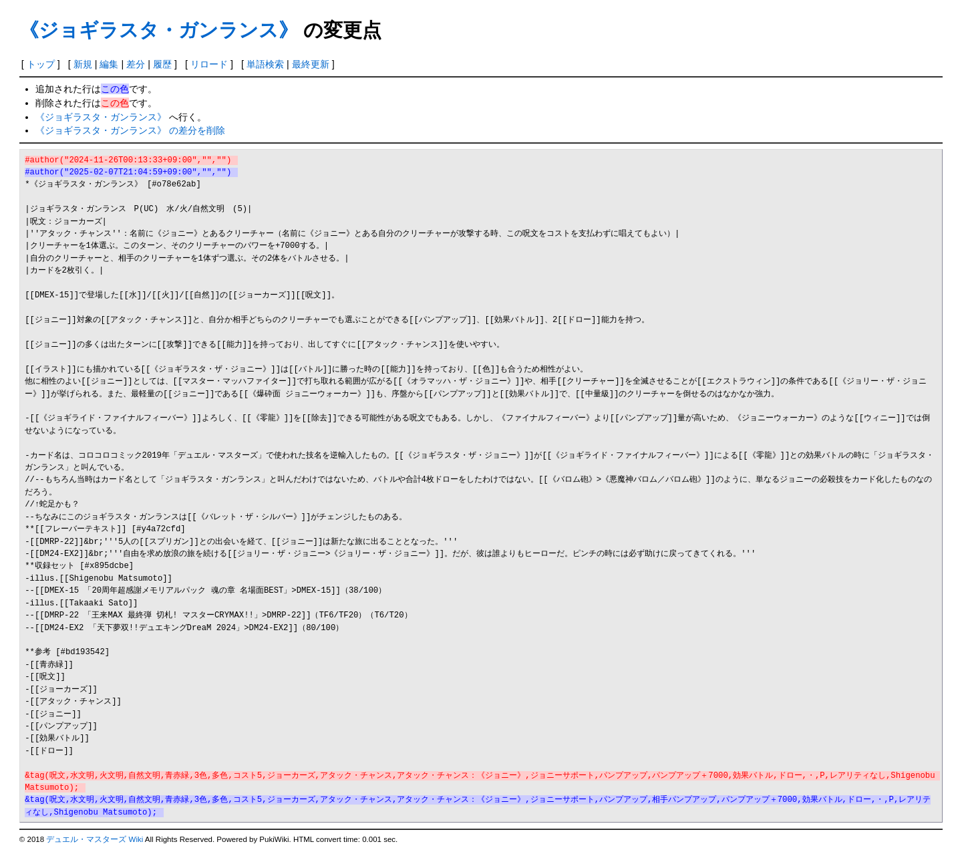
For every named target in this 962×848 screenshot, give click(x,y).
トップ (41, 64)
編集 (109, 64)
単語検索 (265, 64)
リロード (209, 64)
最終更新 (310, 64)
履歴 (162, 64)
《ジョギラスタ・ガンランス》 (158, 30)
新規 (82, 64)
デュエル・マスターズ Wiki (94, 839)
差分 (135, 64)
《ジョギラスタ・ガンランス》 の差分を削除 (130, 130)
